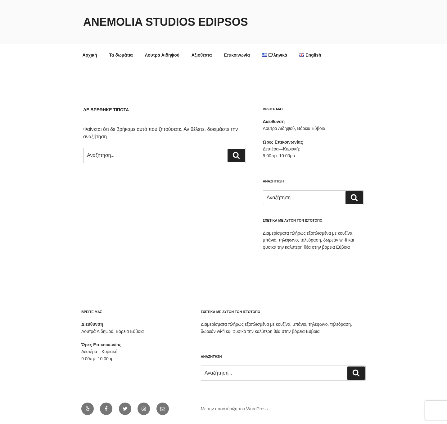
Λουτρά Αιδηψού (162, 55)
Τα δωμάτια (121, 55)
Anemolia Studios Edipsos (165, 22)
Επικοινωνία (237, 55)
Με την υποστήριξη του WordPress (234, 408)
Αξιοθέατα (202, 55)
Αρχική (90, 55)
